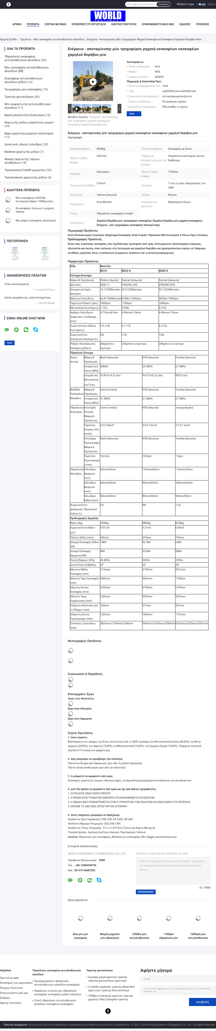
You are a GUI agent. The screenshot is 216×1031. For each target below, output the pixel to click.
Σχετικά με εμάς (55, 24)
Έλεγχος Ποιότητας (123, 24)
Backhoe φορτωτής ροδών (22, 151)
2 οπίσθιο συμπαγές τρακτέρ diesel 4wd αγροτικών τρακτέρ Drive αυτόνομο (111, 988)
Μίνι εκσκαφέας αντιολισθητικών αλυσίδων (59, 39)
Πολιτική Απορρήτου (15, 1024)
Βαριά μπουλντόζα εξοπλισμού (24, 115)
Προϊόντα (33, 24)
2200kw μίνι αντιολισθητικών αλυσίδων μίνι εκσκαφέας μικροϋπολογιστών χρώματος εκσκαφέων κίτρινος (139, 936)
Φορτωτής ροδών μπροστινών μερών (29, 122)
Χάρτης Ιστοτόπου (10, 1003)
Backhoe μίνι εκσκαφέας (126, 836)
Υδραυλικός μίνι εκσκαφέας (94, 836)
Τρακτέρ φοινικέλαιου (19, 96)
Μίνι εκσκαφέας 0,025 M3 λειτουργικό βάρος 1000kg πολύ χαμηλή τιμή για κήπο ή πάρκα (34, 201)
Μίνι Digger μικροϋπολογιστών (159, 836)
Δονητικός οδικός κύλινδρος (23, 144)
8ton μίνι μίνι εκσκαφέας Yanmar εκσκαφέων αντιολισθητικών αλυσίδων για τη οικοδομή (80, 936)
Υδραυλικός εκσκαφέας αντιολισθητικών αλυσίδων (22, 58)
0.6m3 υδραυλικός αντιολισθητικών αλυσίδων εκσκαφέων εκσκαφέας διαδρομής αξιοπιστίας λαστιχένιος (55, 1003)
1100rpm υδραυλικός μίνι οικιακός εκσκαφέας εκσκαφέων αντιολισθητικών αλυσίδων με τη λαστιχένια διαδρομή (168, 936)
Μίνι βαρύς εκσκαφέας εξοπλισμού (36, 220)
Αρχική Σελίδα (8, 39)
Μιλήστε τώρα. (185, 4)
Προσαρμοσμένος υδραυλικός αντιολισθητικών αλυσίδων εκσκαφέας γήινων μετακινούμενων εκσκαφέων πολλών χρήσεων (57, 983)
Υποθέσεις (202, 24)
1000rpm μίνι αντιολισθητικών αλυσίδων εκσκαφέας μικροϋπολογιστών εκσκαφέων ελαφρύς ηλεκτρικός (198, 936)
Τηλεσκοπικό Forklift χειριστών (25, 170)
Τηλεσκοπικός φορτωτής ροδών (25, 177)
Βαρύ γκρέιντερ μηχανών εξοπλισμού (28, 133)
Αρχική (16, 24)
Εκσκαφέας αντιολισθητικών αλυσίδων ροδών (23, 80)
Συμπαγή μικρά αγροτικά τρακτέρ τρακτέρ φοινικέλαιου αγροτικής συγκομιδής (107, 979)
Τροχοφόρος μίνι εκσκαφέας (23, 89)
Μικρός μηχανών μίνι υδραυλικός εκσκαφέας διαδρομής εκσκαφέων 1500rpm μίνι (110, 936)
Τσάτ (131, 113)
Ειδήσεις (185, 24)
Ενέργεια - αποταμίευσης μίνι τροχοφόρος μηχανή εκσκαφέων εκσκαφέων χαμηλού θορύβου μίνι (93, 121)
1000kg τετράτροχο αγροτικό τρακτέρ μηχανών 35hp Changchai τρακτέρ (110, 997)
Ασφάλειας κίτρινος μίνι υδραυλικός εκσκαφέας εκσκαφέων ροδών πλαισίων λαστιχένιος (57, 993)
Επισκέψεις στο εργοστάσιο (89, 24)
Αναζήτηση (163, 4)
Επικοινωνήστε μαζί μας (158, 24)
